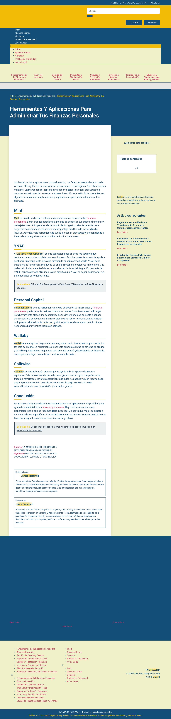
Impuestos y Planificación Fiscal (76, 77)
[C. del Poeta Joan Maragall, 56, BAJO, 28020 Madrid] (136, 656)
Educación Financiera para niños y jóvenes (151, 77)
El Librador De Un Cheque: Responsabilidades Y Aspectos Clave (136, 612)
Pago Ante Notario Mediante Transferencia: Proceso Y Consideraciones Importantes (132, 225)
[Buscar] (90, 16)
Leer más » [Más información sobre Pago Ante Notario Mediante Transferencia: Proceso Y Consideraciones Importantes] (122, 232)
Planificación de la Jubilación (30, 668)
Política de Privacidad (25, 39)
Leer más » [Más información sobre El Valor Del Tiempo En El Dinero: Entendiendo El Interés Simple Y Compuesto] (122, 265)
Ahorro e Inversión (38, 76)
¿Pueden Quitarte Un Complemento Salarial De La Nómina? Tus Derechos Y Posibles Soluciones (82, 614)
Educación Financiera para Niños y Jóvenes (37, 671)
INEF (12, 96)
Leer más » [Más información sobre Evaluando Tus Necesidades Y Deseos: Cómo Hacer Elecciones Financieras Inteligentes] (122, 248)
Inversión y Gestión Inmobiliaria (114, 77)
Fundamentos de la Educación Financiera (19, 77)
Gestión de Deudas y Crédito (57, 77)
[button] (85, 46)
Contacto (19, 36)
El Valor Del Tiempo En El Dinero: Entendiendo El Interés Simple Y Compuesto (134, 258)
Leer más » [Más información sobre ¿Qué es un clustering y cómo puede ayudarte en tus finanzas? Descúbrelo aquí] (15, 622)
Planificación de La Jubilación (132, 76)
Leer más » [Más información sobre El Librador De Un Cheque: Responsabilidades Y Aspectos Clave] (118, 622)
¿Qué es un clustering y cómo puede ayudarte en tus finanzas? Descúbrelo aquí (33, 612)
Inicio (18, 29)
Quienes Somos (23, 33)
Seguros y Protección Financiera (95, 77)
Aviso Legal (21, 42)
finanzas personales (53, 407)
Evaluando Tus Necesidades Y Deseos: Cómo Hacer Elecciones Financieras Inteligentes (134, 241)
